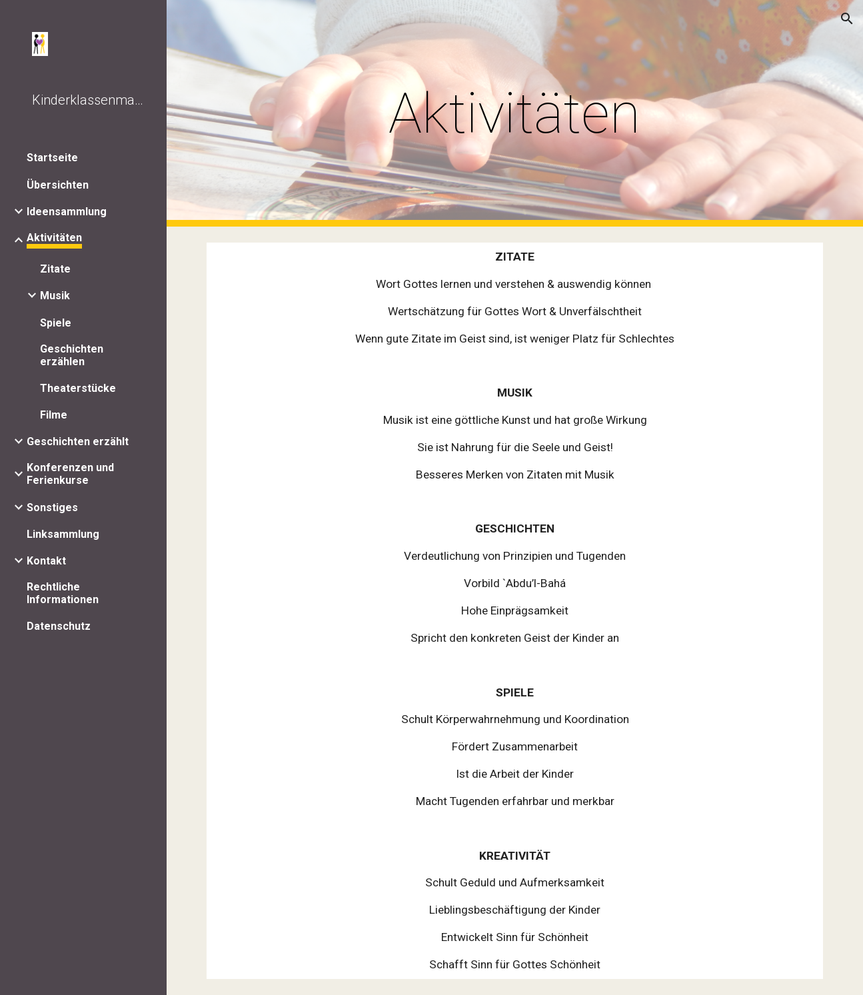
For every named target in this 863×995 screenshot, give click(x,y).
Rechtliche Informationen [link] (63, 593)
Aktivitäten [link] (54, 237)
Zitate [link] (55, 269)
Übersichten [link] (58, 185)
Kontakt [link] (46, 560)
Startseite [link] (52, 157)
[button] (847, 19)
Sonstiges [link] (52, 507)
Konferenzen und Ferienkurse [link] (70, 474)
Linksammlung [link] (63, 534)
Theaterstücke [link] (78, 388)
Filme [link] (53, 415)
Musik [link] (55, 295)
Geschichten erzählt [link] (78, 441)
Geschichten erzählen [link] (71, 355)
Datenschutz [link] (59, 626)
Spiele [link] (55, 323)
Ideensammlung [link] (67, 211)
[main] (515, 113)
